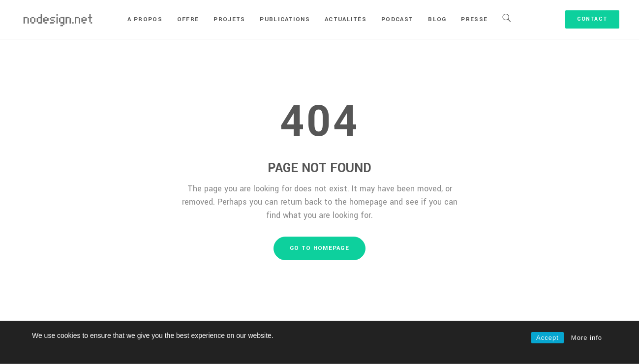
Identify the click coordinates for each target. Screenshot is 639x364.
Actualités (345, 19)
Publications (285, 19)
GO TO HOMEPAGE (319, 248)
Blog (437, 19)
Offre (188, 19)
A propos (144, 19)
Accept (547, 337)
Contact (592, 19)
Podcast (397, 19)
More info (586, 337)
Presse (474, 19)
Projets (229, 19)
